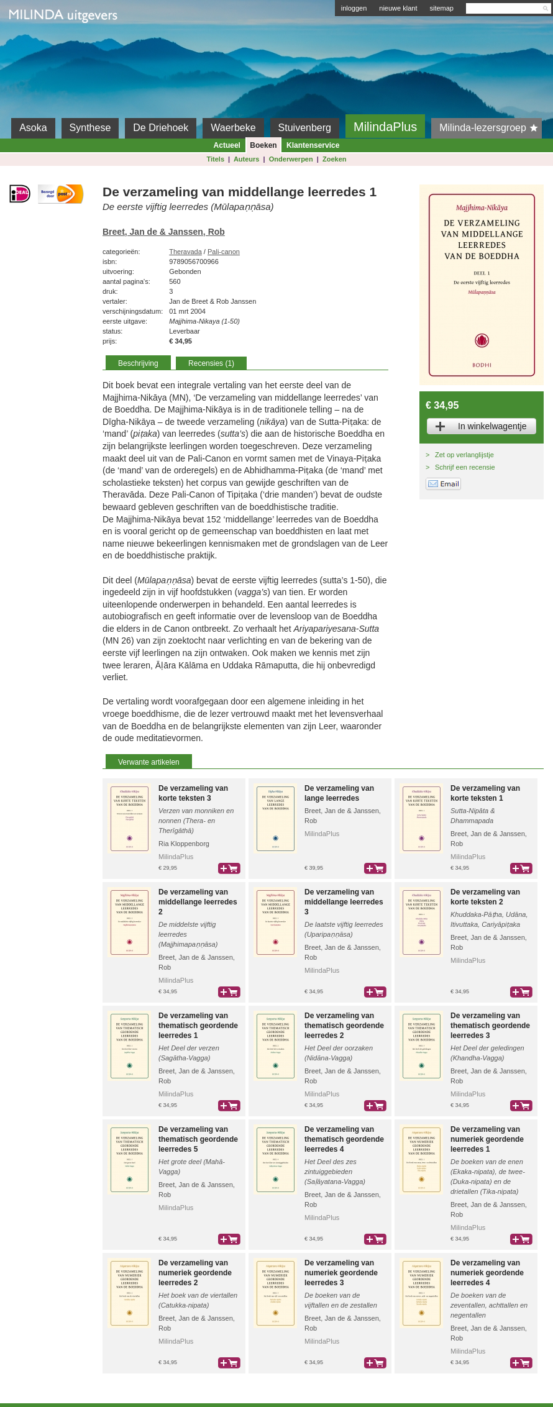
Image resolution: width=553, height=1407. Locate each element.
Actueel (227, 145)
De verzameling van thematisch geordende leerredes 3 (490, 1025)
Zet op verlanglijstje (464, 455)
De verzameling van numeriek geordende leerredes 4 (487, 1273)
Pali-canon (224, 251)
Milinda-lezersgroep (490, 128)
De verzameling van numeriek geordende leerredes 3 (341, 1273)
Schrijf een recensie (465, 467)
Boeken (263, 145)
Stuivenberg (304, 127)
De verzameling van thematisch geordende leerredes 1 (198, 1025)
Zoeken (334, 159)
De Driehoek (160, 127)
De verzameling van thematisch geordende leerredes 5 (198, 1139)
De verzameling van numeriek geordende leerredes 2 (195, 1273)
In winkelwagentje (492, 426)
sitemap (441, 8)
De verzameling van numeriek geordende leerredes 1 (487, 1139)
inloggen (354, 8)
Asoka (33, 127)
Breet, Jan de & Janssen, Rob (164, 232)
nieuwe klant (398, 8)
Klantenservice (312, 145)
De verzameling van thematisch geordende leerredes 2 (344, 1025)
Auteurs (247, 159)
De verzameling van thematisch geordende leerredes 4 (344, 1139)
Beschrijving (138, 363)
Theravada (185, 251)
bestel (229, 868)
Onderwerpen (291, 159)
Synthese (90, 127)
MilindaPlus (385, 127)
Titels (215, 159)
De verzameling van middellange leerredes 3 (343, 902)
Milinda (35, 44)
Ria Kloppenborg (183, 843)
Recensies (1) (211, 363)
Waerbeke (233, 127)
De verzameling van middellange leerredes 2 (197, 902)
